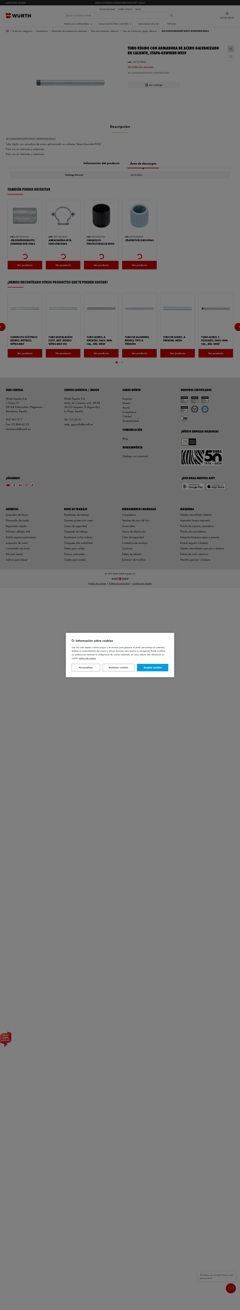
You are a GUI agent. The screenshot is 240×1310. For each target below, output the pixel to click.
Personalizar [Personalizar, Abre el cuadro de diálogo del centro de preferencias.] (86, 667)
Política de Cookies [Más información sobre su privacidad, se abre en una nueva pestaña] (87, 658)
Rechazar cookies (118, 667)
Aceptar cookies (153, 667)
